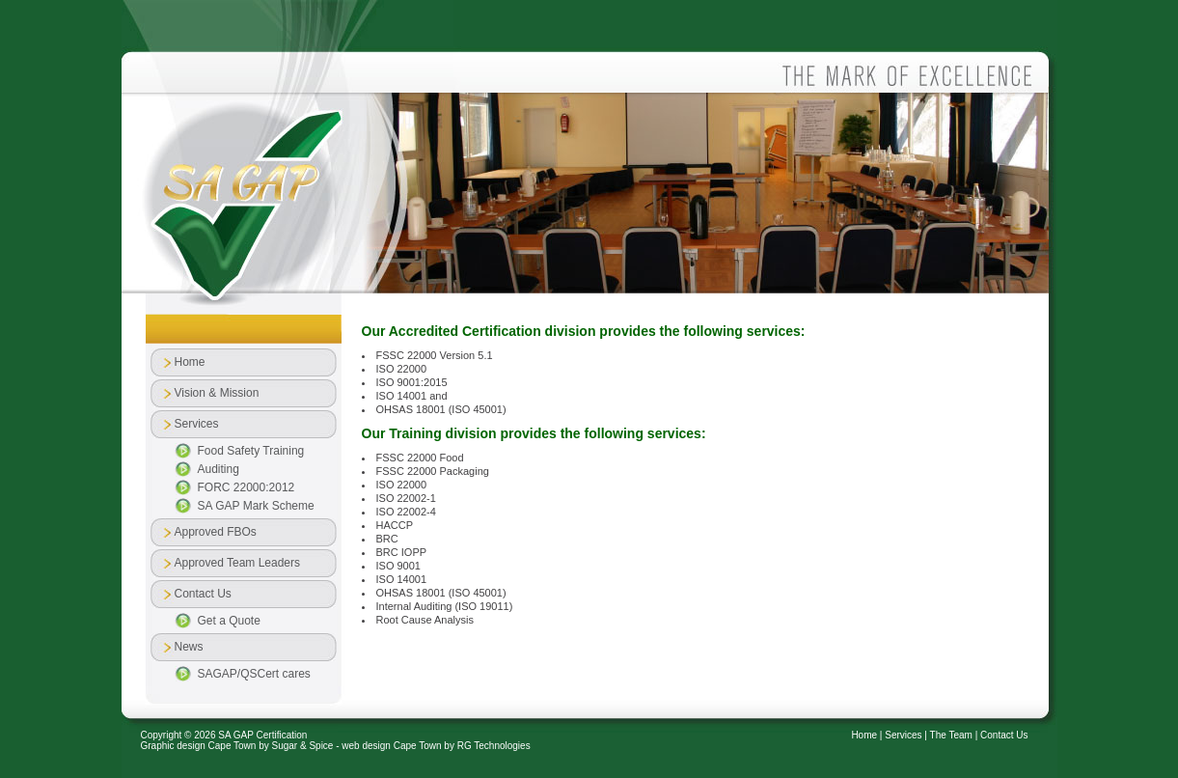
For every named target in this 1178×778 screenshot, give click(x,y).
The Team (951, 735)
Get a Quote (229, 620)
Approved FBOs (216, 532)
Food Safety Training (251, 451)
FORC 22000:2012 (246, 487)
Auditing (218, 469)
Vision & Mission (217, 393)
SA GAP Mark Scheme (256, 506)
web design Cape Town (391, 745)
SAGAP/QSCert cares (254, 674)
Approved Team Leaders (238, 563)
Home (190, 362)
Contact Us (1003, 735)
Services (903, 735)
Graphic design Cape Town (199, 745)
